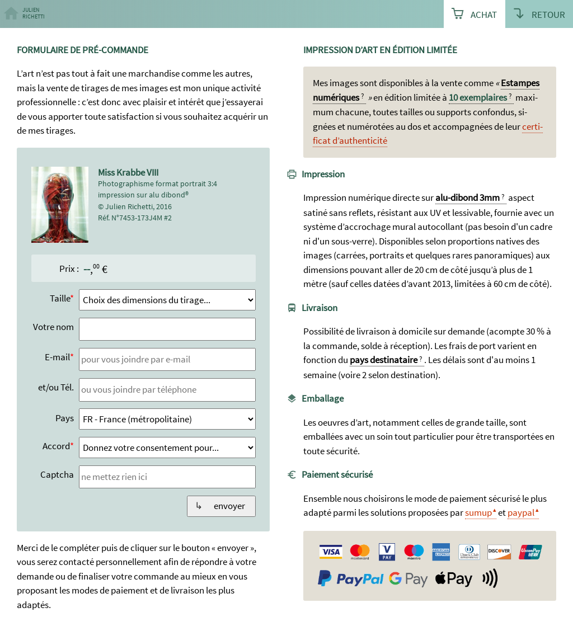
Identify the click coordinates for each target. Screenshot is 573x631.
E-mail (57, 357)
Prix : (69, 268)
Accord (56, 446)
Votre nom (53, 327)
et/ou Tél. (56, 387)
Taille (60, 298)
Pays (64, 418)
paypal (521, 512)
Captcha (57, 474)
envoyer (229, 506)
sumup (478, 512)
